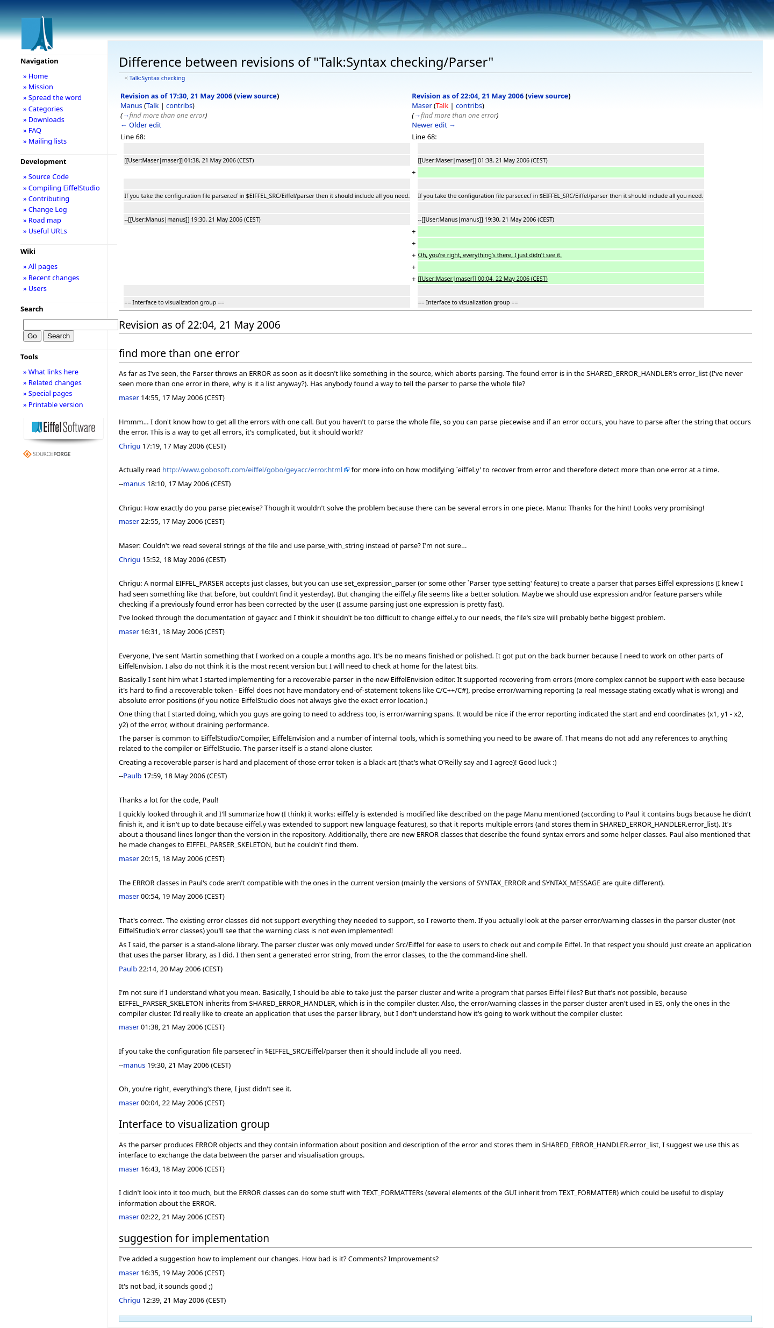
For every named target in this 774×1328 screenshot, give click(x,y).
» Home (35, 76)
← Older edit (140, 125)
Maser (422, 105)
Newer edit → (434, 125)
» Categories (43, 108)
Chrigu (129, 446)
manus (134, 483)
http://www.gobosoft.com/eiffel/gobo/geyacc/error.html (252, 469)
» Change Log (45, 209)
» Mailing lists (45, 141)
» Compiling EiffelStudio (61, 188)
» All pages (40, 266)
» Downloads (43, 119)
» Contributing (46, 198)
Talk (152, 105)
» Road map (42, 220)
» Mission (38, 86)
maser (129, 397)
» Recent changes (51, 277)
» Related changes (52, 382)
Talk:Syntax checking (157, 78)
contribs (179, 105)
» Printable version (53, 404)
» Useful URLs (45, 231)
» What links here (50, 372)
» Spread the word (52, 97)
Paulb (132, 775)
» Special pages (47, 393)
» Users (35, 288)
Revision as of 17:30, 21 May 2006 (176, 96)
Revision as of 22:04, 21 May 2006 (468, 96)
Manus (131, 105)
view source (256, 96)
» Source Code (46, 176)
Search (32, 309)
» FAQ (32, 130)
